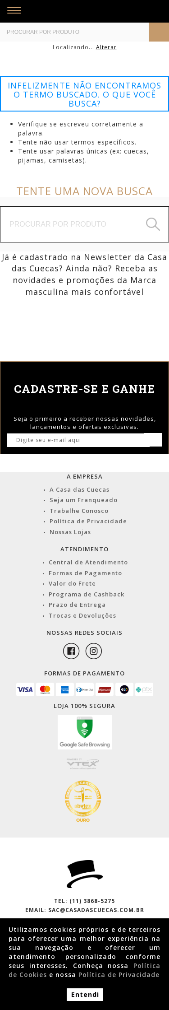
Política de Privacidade (88, 521)
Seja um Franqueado (84, 500)
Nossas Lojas (70, 532)
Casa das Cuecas (86, 11)
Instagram (94, 651)
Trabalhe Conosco (79, 511)
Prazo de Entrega (77, 604)
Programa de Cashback (86, 594)
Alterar (106, 47)
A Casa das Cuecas (80, 489)
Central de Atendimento (88, 562)
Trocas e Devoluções (82, 615)
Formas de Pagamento (85, 573)
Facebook (71, 651)
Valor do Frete (72, 583)
